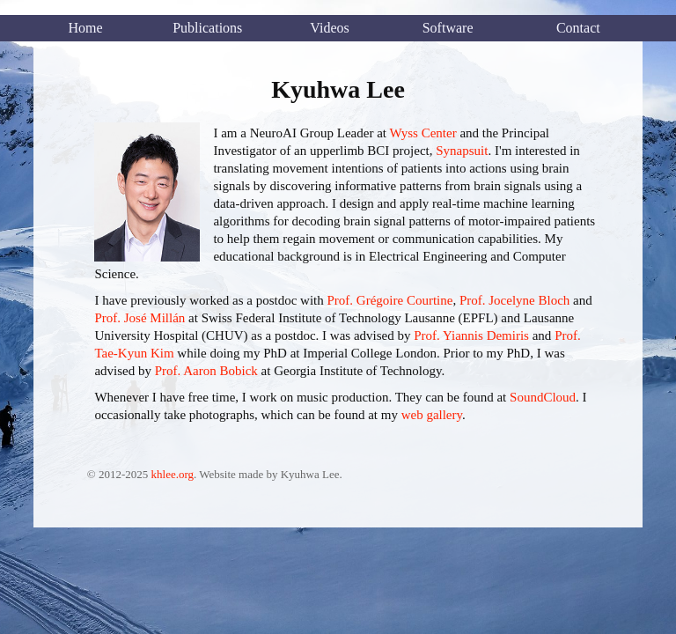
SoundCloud (543, 397)
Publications (207, 27)
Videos (329, 27)
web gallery (431, 415)
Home (85, 27)
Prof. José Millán (139, 318)
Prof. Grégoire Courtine (390, 300)
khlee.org (173, 474)
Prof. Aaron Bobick (206, 371)
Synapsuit (462, 151)
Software (448, 27)
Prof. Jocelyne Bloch (514, 300)
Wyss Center (422, 133)
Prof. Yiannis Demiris (471, 335)
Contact (578, 27)
